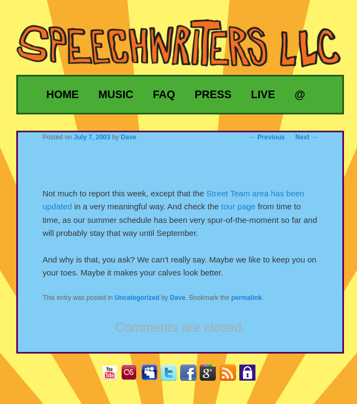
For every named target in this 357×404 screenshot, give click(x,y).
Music (115, 94)
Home (62, 94)
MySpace (153, 376)
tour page (238, 206)
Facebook (192, 376)
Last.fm (133, 376)
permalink (246, 298)
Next (306, 137)
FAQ (164, 94)
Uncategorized (137, 298)
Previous (267, 137)
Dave (178, 298)
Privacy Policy (251, 376)
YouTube (113, 376)
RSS (232, 376)
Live (263, 94)
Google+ (212, 376)
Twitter (173, 376)
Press (213, 94)
